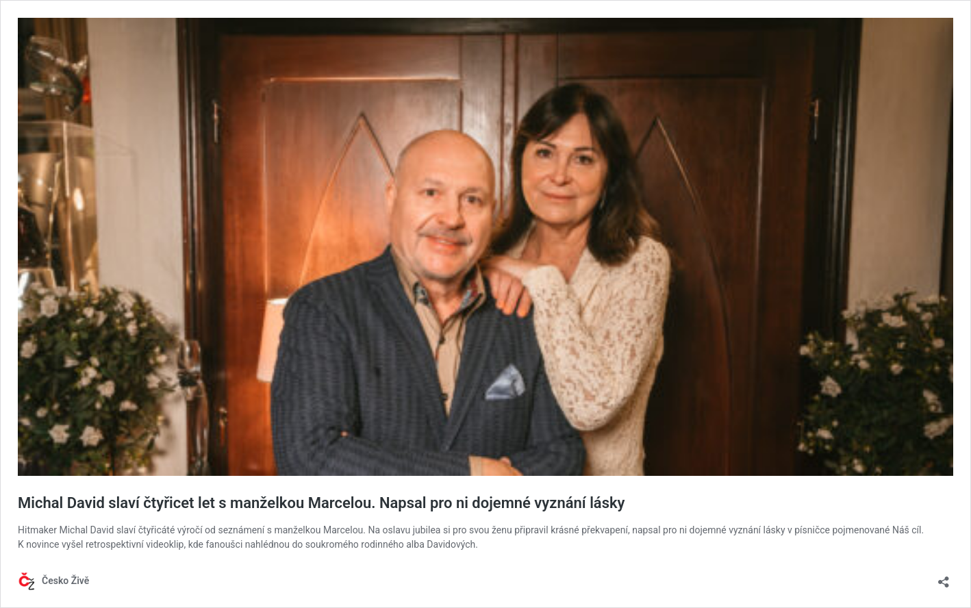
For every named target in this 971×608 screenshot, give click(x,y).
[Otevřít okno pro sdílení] (943, 577)
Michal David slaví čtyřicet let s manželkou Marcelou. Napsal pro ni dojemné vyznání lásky (321, 502)
